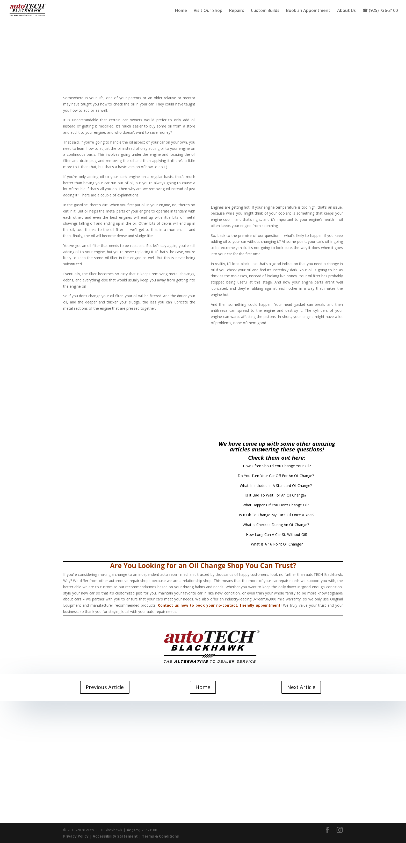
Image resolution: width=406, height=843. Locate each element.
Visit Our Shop (208, 11)
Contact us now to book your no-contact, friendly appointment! (219, 605)
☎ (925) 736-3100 (380, 11)
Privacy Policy (76, 836)
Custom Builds (265, 11)
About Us (346, 11)
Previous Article (105, 687)
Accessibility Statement (115, 836)
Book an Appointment (308, 11)
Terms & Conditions (160, 836)
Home (181, 11)
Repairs (236, 11)
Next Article (301, 687)
